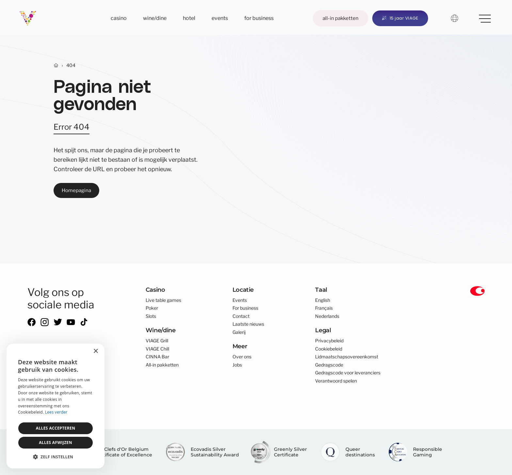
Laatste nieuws (248, 324)
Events (220, 18)
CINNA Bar (157, 357)
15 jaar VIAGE (400, 18)
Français (324, 308)
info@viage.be (42, 384)
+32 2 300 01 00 (45, 376)
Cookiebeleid (328, 349)
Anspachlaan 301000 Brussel (44, 361)
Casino (119, 18)
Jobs (237, 365)
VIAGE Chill (157, 349)
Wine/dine (155, 18)
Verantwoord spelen (336, 381)
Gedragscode (329, 365)
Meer (482, 17)
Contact (240, 316)
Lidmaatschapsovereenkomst (346, 357)
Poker (152, 308)
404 (70, 65)
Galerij (239, 332)
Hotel (189, 18)
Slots (151, 316)
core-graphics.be (61, 409)
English (322, 300)
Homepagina (76, 190)
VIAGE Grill (157, 341)
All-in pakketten (341, 18)
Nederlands (327, 316)
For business (259, 18)
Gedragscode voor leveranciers (347, 373)
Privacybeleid (329, 341)
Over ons (241, 357)
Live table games (163, 300)
